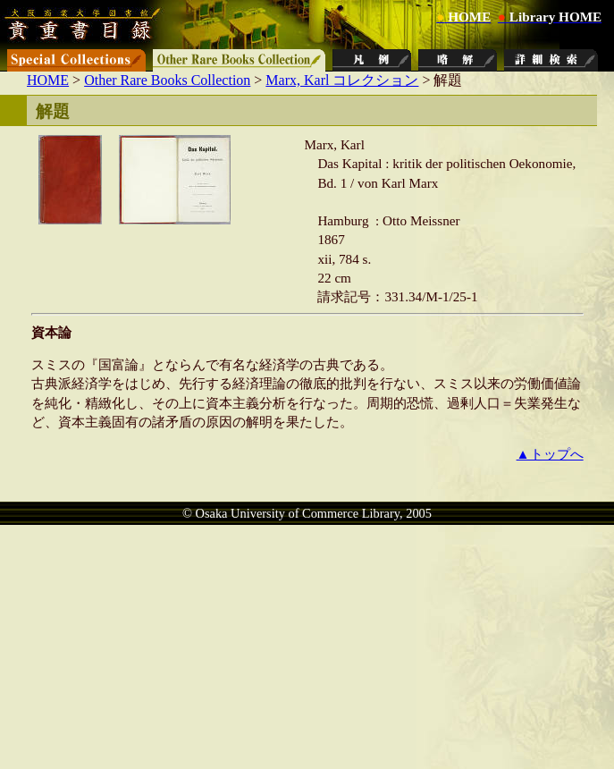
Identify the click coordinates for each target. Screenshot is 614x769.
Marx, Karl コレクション (341, 80)
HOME (48, 80)
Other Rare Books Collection (167, 80)
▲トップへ (550, 453)
